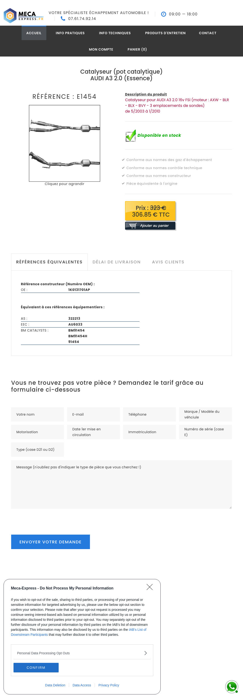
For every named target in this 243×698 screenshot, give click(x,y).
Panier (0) (137, 49)
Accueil (34, 33)
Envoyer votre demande (50, 542)
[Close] (151, 588)
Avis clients (168, 262)
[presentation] (47, 518)
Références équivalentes (49, 262)
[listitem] (82, 653)
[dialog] (82, 636)
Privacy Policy (108, 685)
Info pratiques (70, 33)
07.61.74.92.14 (82, 19)
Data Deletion (55, 685)
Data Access (82, 685)
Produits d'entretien (165, 33)
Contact (207, 33)
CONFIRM (36, 667)
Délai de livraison (117, 262)
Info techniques (115, 33)
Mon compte (101, 49)
